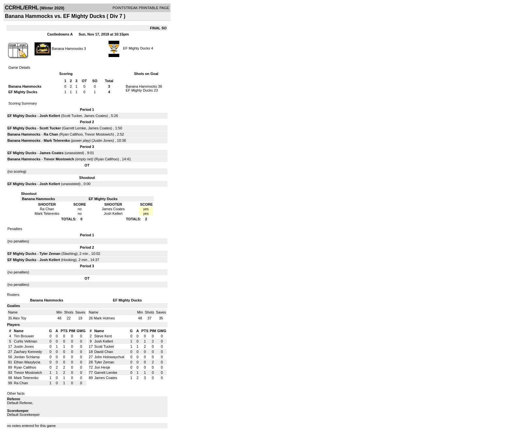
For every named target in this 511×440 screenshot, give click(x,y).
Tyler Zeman (49, 254)
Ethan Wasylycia (27, 362)
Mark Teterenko (57, 140)
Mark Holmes (104, 318)
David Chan (103, 352)
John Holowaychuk (109, 357)
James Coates (95, 116)
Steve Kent (103, 336)
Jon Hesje (102, 367)
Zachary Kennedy (28, 352)
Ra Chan (51, 134)
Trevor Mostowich (99, 134)
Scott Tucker (72, 116)
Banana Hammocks (67, 48)
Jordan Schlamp (27, 357)
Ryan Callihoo (71, 134)
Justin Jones (103, 140)
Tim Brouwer (24, 336)
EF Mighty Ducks (137, 48)
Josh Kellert (49, 116)
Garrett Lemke (74, 128)
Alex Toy (19, 318)
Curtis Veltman (25, 341)
